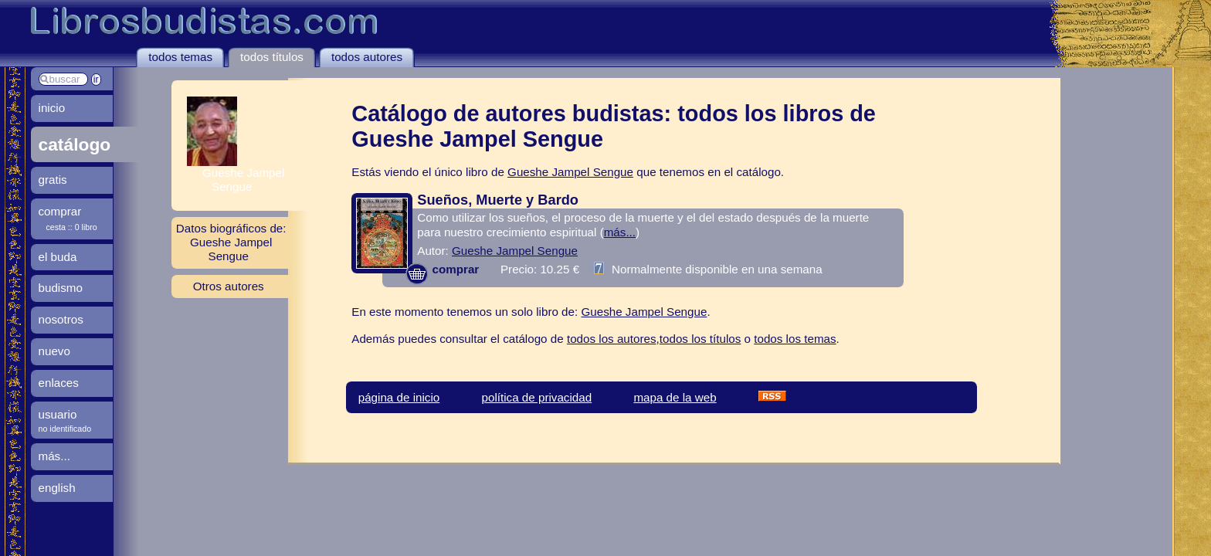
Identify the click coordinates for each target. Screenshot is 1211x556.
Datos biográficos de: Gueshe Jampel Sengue (231, 242)
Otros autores (228, 286)
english (57, 487)
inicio (52, 107)
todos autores (366, 56)
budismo (61, 287)
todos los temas (795, 338)
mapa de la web (674, 397)
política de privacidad (536, 397)
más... (620, 232)
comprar (442, 269)
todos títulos (272, 56)
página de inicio (399, 397)
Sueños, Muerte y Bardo (497, 200)
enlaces (59, 382)
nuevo (54, 351)
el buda (58, 256)
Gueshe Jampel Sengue (570, 171)
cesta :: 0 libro (71, 227)
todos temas (180, 56)
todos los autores (611, 338)
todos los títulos (700, 338)
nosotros (61, 319)
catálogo (75, 144)
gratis (53, 179)
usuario (58, 414)
